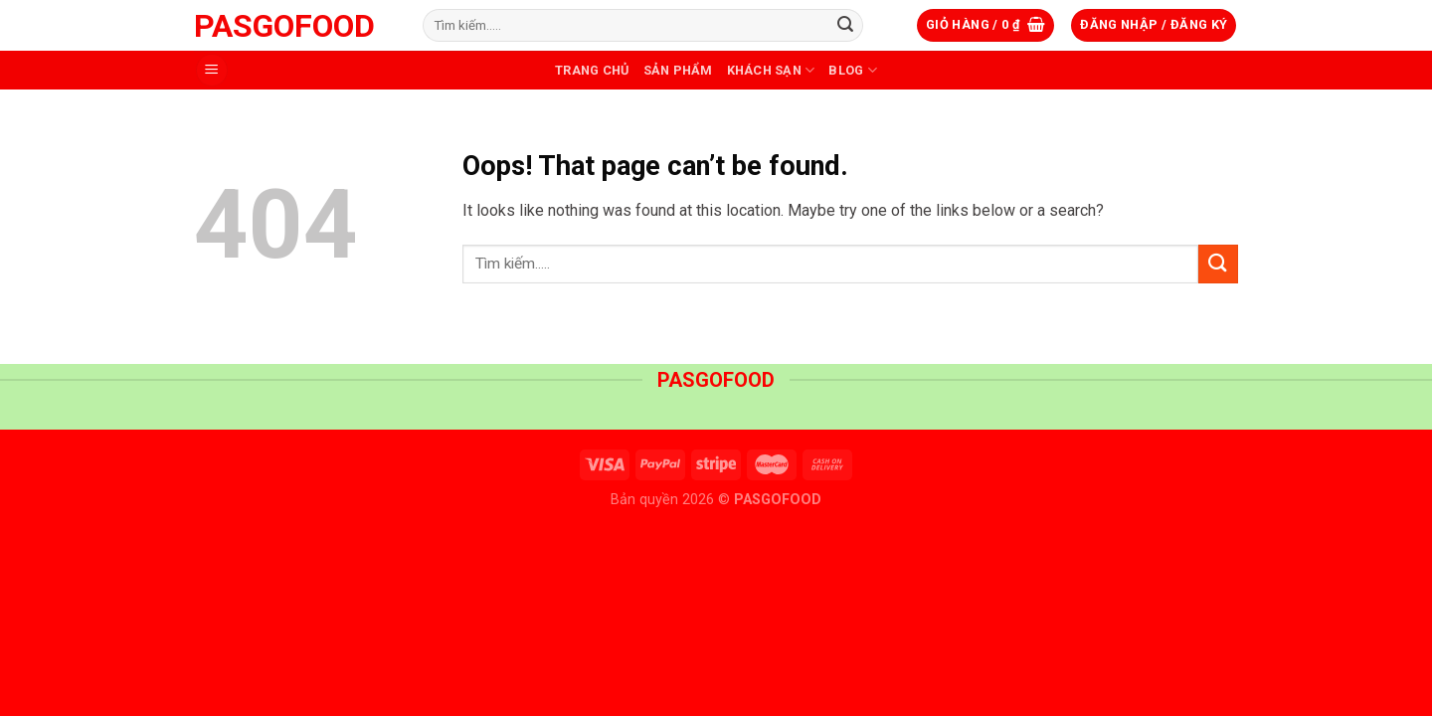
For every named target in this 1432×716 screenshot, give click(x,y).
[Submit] (845, 26)
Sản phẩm (678, 70)
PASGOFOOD (284, 26)
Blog (852, 70)
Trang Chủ (591, 70)
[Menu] (212, 70)
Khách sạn (771, 70)
